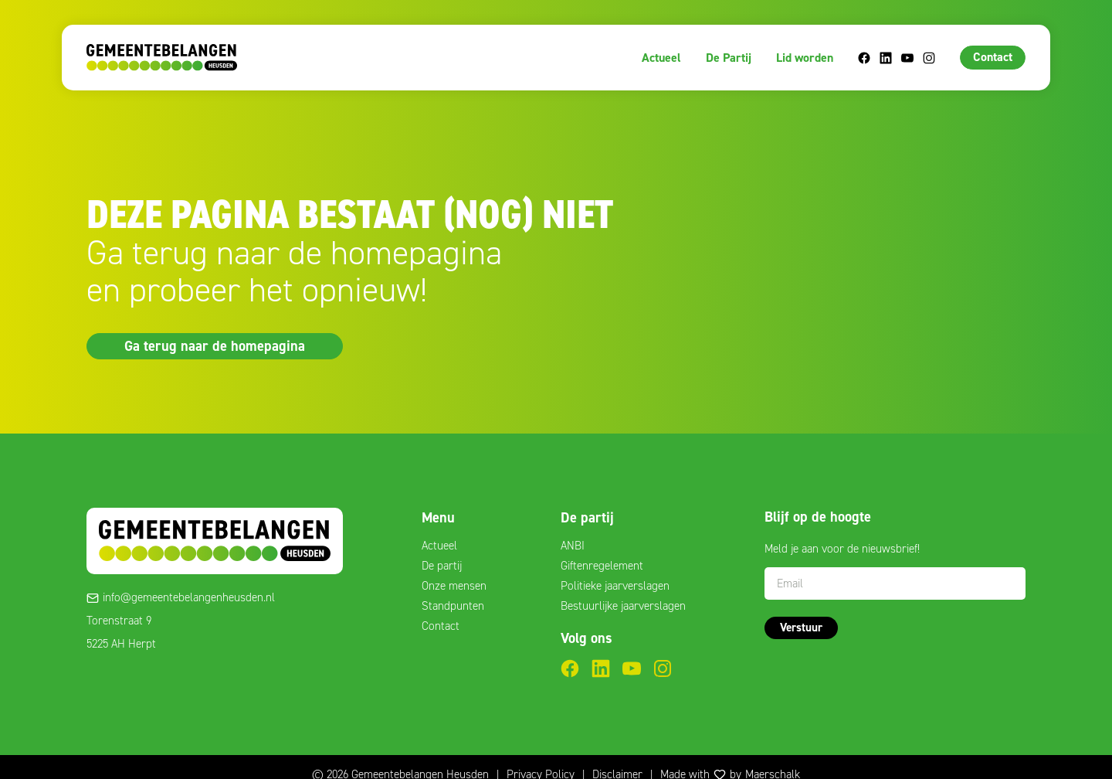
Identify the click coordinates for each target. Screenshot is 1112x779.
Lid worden (804, 57)
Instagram (929, 58)
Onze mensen (454, 586)
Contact (992, 57)
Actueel (661, 57)
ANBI (573, 546)
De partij (442, 566)
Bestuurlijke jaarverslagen (623, 606)
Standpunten (453, 606)
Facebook (864, 58)
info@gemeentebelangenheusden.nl (189, 597)
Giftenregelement (602, 566)
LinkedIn (886, 58)
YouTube (907, 58)
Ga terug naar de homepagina (214, 345)
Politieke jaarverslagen (615, 586)
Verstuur (801, 627)
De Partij (728, 57)
